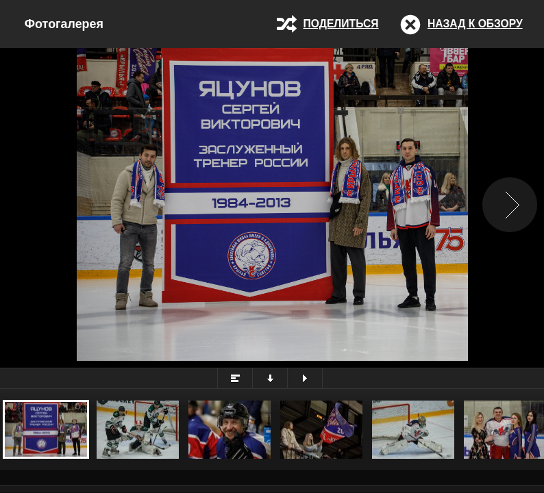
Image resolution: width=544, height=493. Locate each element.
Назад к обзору (475, 23)
